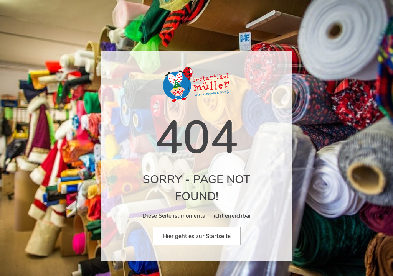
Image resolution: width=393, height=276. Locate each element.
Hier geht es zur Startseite (197, 236)
